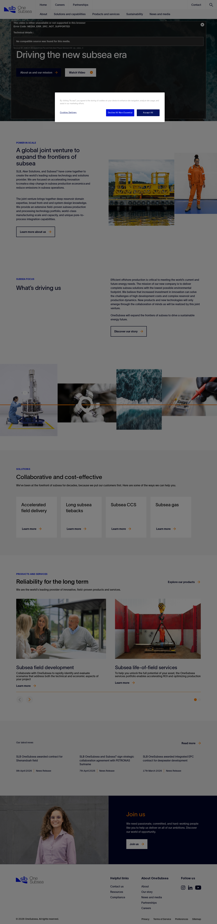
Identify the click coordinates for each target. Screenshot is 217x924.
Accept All (148, 113)
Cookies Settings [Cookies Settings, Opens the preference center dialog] (68, 112)
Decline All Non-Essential (120, 113)
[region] (110, 107)
